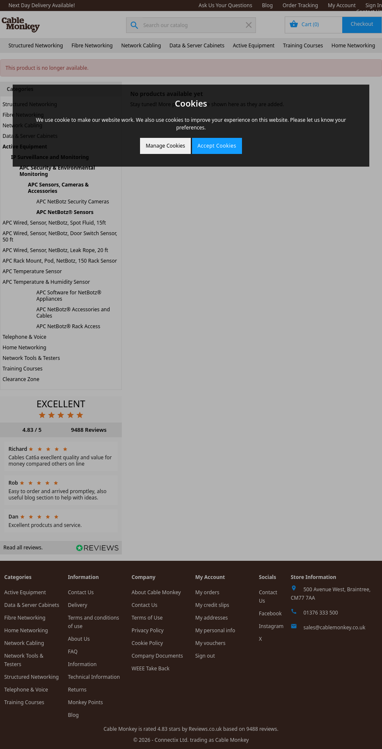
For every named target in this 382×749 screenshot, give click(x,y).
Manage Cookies (165, 145)
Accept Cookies (217, 145)
